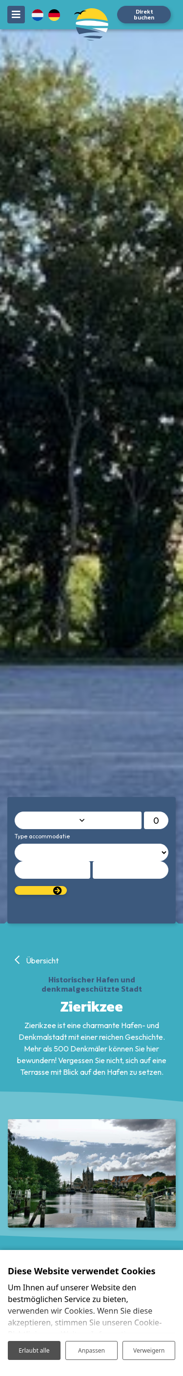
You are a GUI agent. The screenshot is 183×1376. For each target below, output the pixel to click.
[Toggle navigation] (16, 14)
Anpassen (91, 1350)
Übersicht (41, 960)
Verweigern (149, 1350)
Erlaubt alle (34, 1350)
